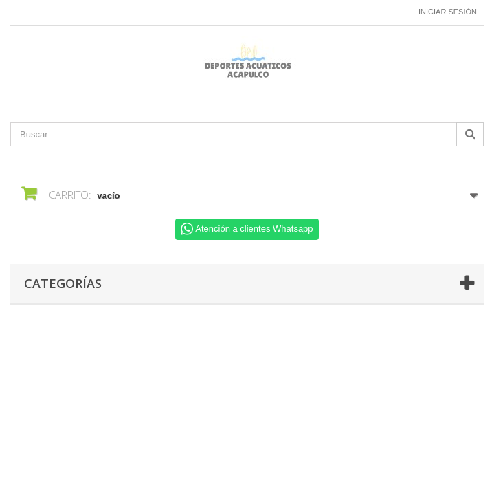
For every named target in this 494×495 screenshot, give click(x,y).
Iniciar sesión (447, 12)
